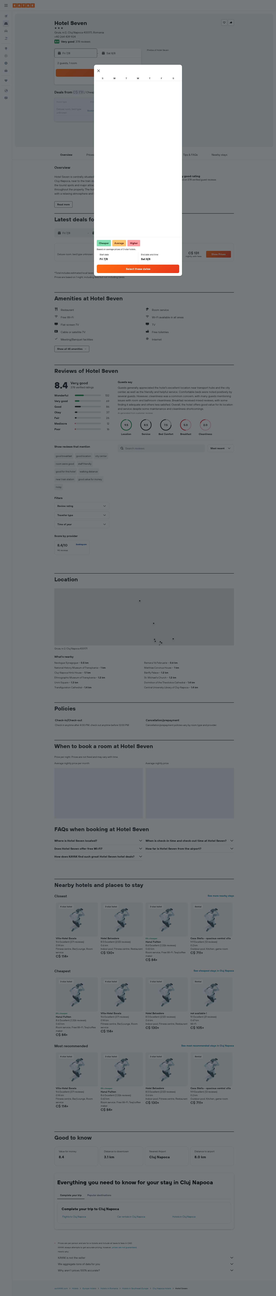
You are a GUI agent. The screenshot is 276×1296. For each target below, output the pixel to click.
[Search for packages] (6, 38)
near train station (65, 481)
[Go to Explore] (6, 48)
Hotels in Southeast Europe (135, 1290)
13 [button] (115, 103)
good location (83, 458)
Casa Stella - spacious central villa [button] (210, 940)
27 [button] (115, 119)
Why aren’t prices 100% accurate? (146, 1272)
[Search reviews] (164, 450)
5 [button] (107, 94)
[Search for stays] (6, 23)
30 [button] (81, 128)
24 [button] (90, 119)
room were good (65, 465)
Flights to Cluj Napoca (74, 1218)
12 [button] (107, 103)
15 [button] (132, 103)
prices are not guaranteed (124, 1249)
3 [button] (90, 94)
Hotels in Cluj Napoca (183, 1218)
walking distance (89, 473)
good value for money (90, 481)
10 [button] (90, 103)
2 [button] (81, 94)
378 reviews (83, 41)
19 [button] (107, 111)
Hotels (75, 1290)
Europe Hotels (89, 1290)
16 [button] (81, 111)
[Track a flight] (6, 55)
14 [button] (124, 103)
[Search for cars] (6, 30)
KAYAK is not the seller (146, 1260)
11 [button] (98, 103)
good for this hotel (66, 473)
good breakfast (64, 458)
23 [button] (81, 119)
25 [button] (98, 119)
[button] (6, 5)
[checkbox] (72, 549)
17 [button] (90, 111)
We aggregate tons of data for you (146, 1266)
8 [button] (132, 94)
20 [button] (115, 111)
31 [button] (90, 128)
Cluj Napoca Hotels (162, 1290)
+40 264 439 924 (65, 36)
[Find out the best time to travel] (6, 63)
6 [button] (115, 94)
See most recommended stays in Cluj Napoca (207, 1047)
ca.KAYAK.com (61, 1290)
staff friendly (84, 465)
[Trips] (6, 80)
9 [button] (81, 103)
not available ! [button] (198, 1015)
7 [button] (123, 94)
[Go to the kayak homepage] (24, 5)
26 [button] (106, 119)
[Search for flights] (6, 16)
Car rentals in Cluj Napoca (131, 1218)
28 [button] (123, 119)
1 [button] (132, 86)
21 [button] (124, 111)
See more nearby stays (221, 897)
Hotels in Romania (109, 1290)
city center (101, 458)
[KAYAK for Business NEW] (6, 70)
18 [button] (98, 111)
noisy (58, 489)
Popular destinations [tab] (99, 1197)
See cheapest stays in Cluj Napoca (214, 972)
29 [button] (132, 119)
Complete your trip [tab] (71, 1197)
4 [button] (98, 94)
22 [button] (132, 111)
